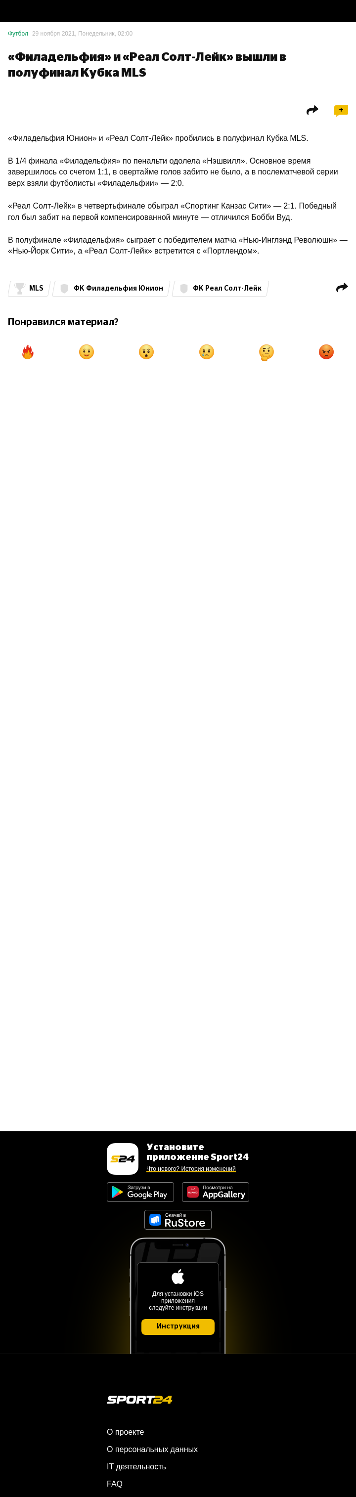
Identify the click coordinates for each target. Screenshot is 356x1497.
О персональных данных (152, 1449)
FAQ (115, 1484)
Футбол (18, 33)
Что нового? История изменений (191, 1168)
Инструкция (178, 1326)
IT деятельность (136, 1466)
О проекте (125, 1432)
